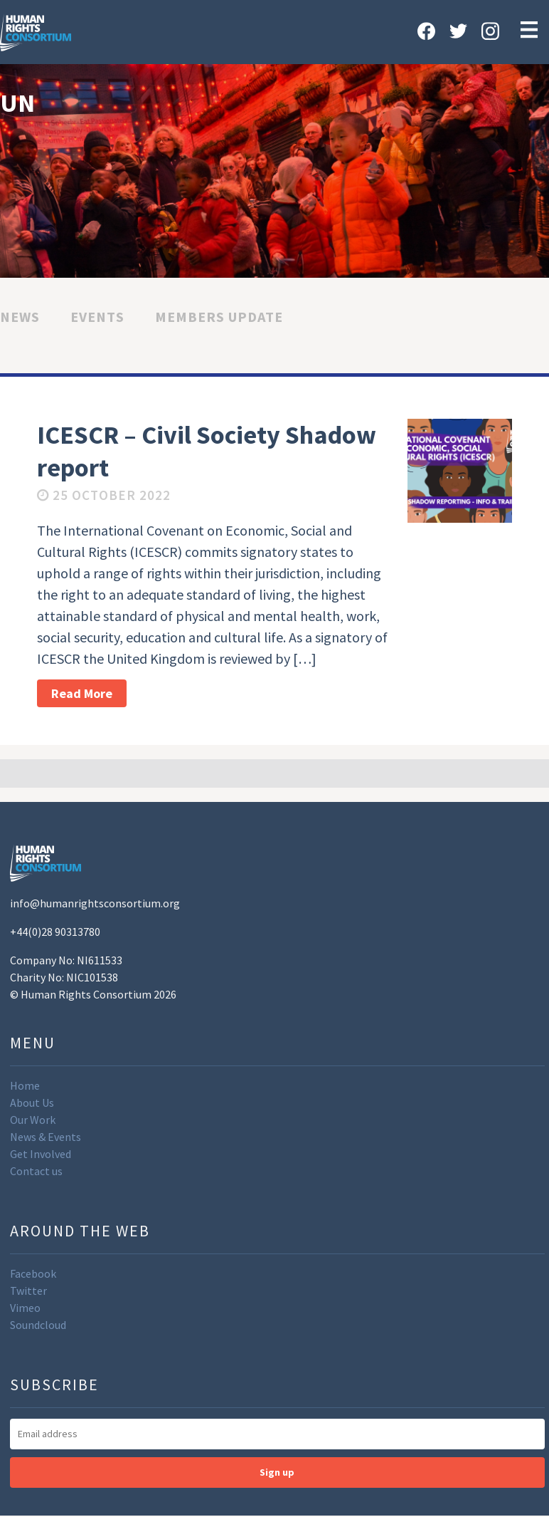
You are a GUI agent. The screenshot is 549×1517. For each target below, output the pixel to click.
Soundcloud (38, 1325)
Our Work (32, 1119)
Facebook (33, 1273)
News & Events (45, 1137)
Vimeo (25, 1307)
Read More (81, 693)
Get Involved (40, 1154)
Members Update (219, 316)
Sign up (277, 1472)
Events (97, 316)
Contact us (36, 1171)
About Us (32, 1102)
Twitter (28, 1290)
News (20, 316)
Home (25, 1085)
